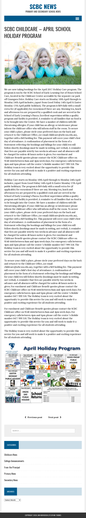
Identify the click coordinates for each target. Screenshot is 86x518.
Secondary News (11, 480)
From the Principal (12, 467)
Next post (54, 417)
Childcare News (10, 454)
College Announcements (14, 461)
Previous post (33, 417)
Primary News (10, 473)
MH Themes (57, 515)
